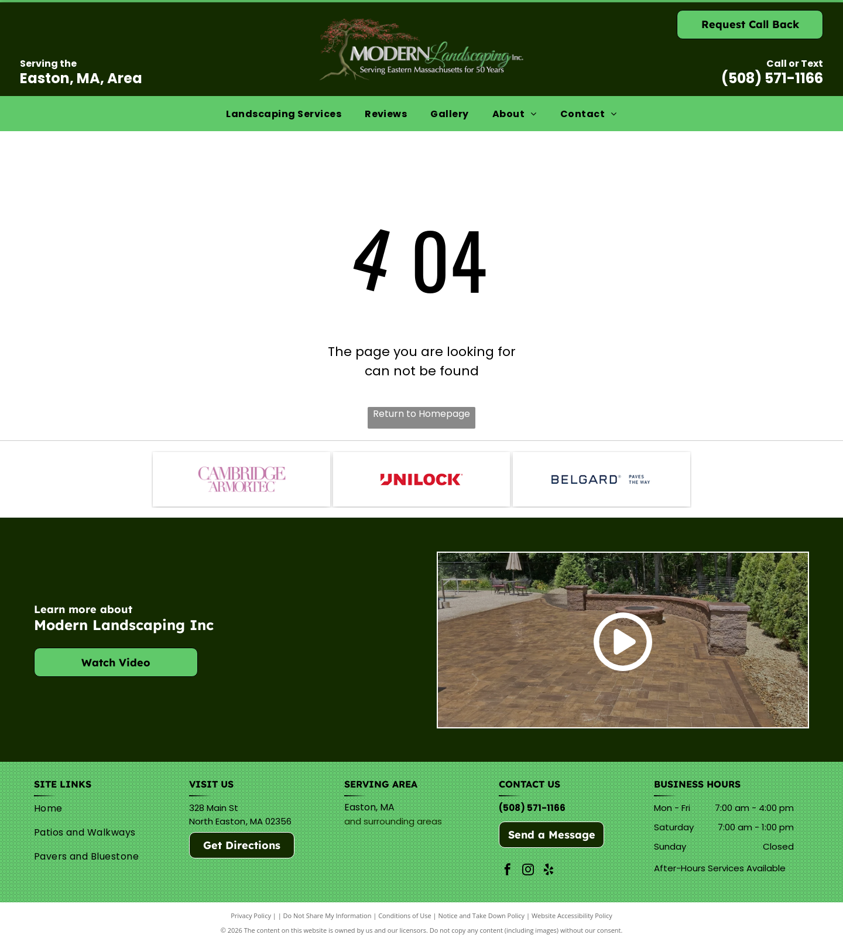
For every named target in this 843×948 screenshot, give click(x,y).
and (352, 826)
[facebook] (507, 875)
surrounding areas (403, 826)
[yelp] (548, 875)
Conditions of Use (404, 920)
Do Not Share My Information (327, 920)
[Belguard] (601, 481)
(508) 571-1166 (772, 78)
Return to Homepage (421, 413)
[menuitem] (283, 113)
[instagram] (528, 875)
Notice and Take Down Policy (481, 920)
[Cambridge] (241, 481)
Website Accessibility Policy (572, 920)
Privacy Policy (251, 920)
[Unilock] (421, 481)
